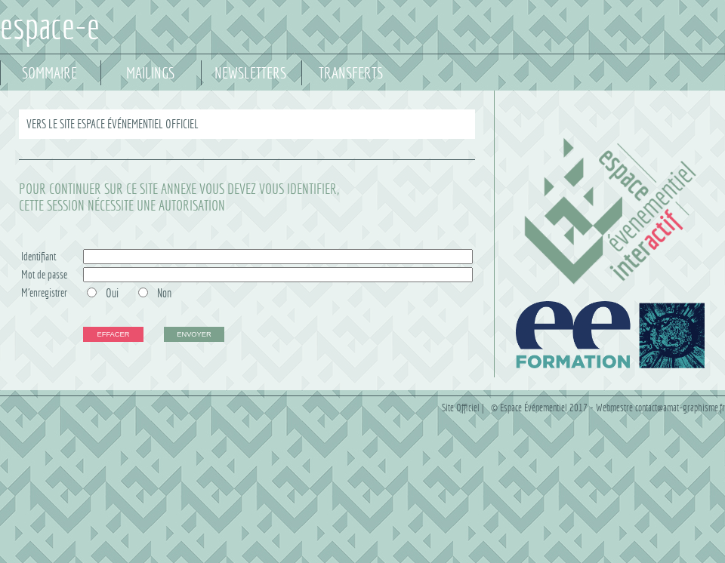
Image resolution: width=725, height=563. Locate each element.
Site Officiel (461, 407)
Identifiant (38, 256)
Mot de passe (44, 274)
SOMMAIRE (49, 73)
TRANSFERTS (351, 73)
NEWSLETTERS (250, 73)
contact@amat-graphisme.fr (680, 407)
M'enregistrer (44, 292)
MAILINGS (150, 73)
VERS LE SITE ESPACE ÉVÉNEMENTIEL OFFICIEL (112, 124)
